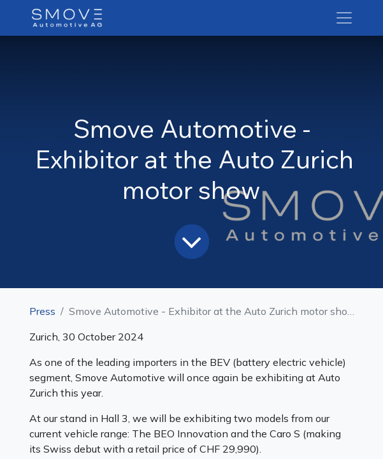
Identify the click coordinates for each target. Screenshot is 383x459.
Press (42, 311)
